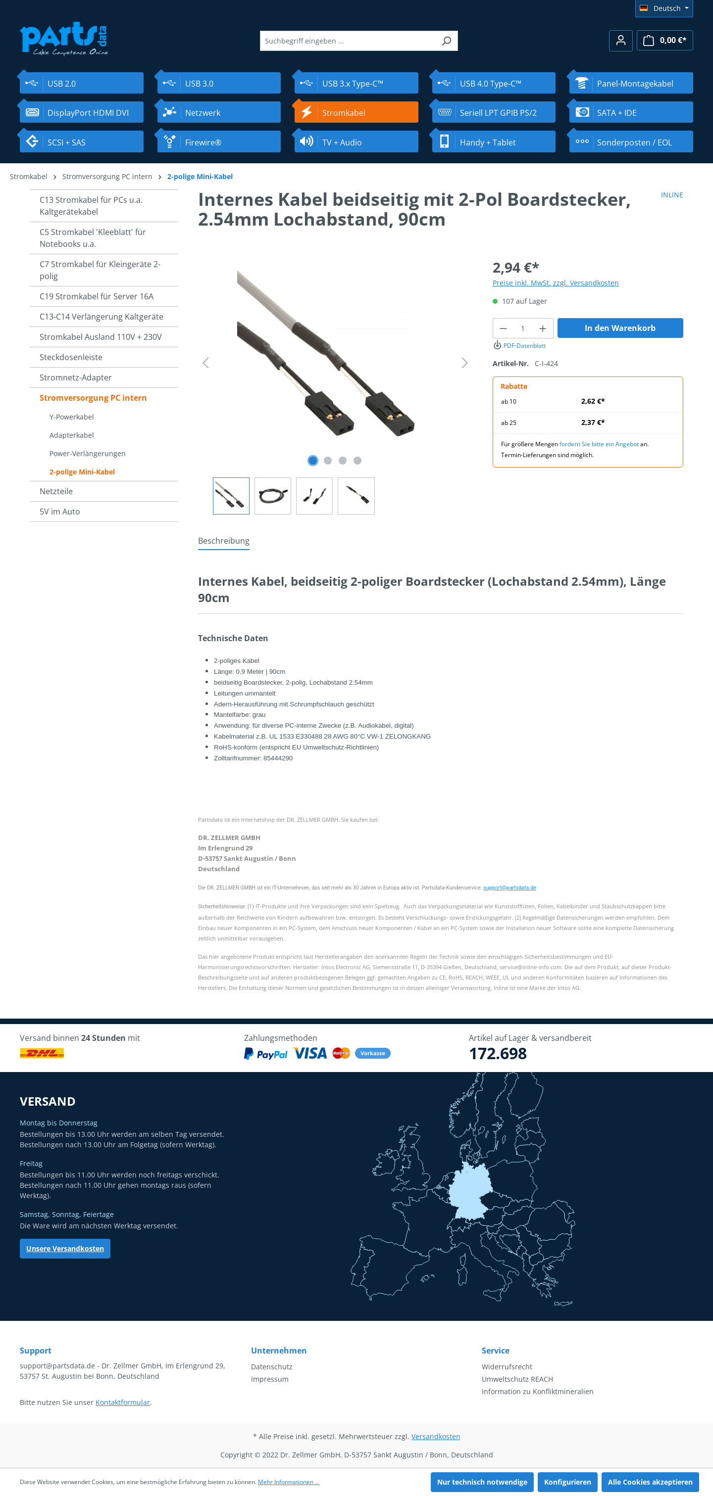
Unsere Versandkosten (65, 1248)
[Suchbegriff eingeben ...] (347, 41)
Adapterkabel (72, 435)
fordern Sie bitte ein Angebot (599, 444)
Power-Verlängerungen (88, 453)
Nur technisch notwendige (482, 1482)
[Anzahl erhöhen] (543, 328)
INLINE (672, 194)
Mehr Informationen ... (288, 1482)
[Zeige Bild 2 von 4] (328, 461)
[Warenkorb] (665, 40)
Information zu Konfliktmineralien (538, 1391)
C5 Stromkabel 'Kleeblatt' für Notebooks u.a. (93, 238)
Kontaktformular (123, 1402)
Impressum (270, 1379)
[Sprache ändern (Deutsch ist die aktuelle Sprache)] (664, 8)
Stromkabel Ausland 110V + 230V (101, 336)
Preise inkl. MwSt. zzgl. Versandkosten (556, 282)
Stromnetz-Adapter (76, 377)
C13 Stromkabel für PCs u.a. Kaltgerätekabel (91, 205)
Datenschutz (272, 1366)
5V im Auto (60, 511)
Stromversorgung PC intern (93, 397)
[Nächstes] (465, 363)
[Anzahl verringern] (503, 328)
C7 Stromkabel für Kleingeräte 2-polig (100, 270)
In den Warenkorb (620, 328)
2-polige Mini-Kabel (82, 471)
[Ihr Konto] (621, 40)
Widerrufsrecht (507, 1366)
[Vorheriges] (205, 363)
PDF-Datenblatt (519, 345)
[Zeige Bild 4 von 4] (357, 461)
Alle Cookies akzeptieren (650, 1482)
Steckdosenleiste (71, 357)
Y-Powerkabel (72, 416)
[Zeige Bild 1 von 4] (313, 461)
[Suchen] (446, 41)
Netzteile (56, 491)
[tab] (224, 541)
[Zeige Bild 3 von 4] (343, 461)
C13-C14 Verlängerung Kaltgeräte (101, 316)
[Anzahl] (523, 328)
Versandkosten (435, 1436)
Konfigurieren (567, 1482)
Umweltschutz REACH (517, 1379)
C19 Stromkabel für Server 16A (96, 296)
